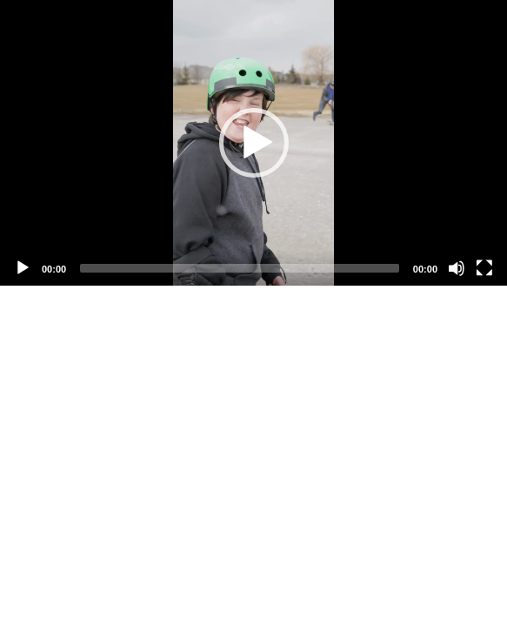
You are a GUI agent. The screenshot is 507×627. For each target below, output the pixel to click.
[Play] (22, 268)
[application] (253, 143)
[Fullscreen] (484, 268)
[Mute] (456, 268)
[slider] (239, 268)
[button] (254, 143)
